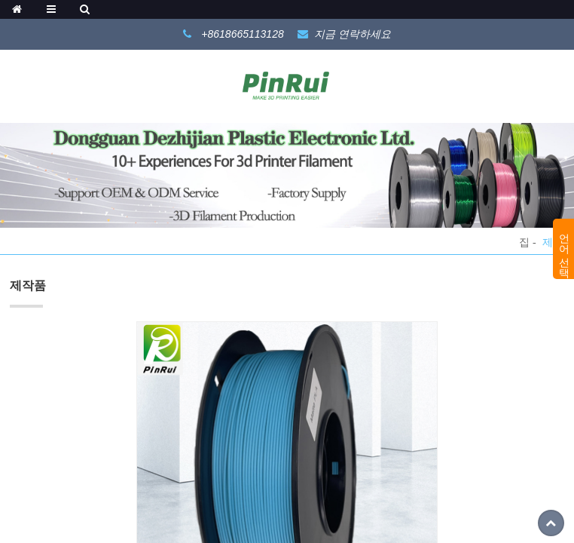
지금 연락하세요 (352, 34)
